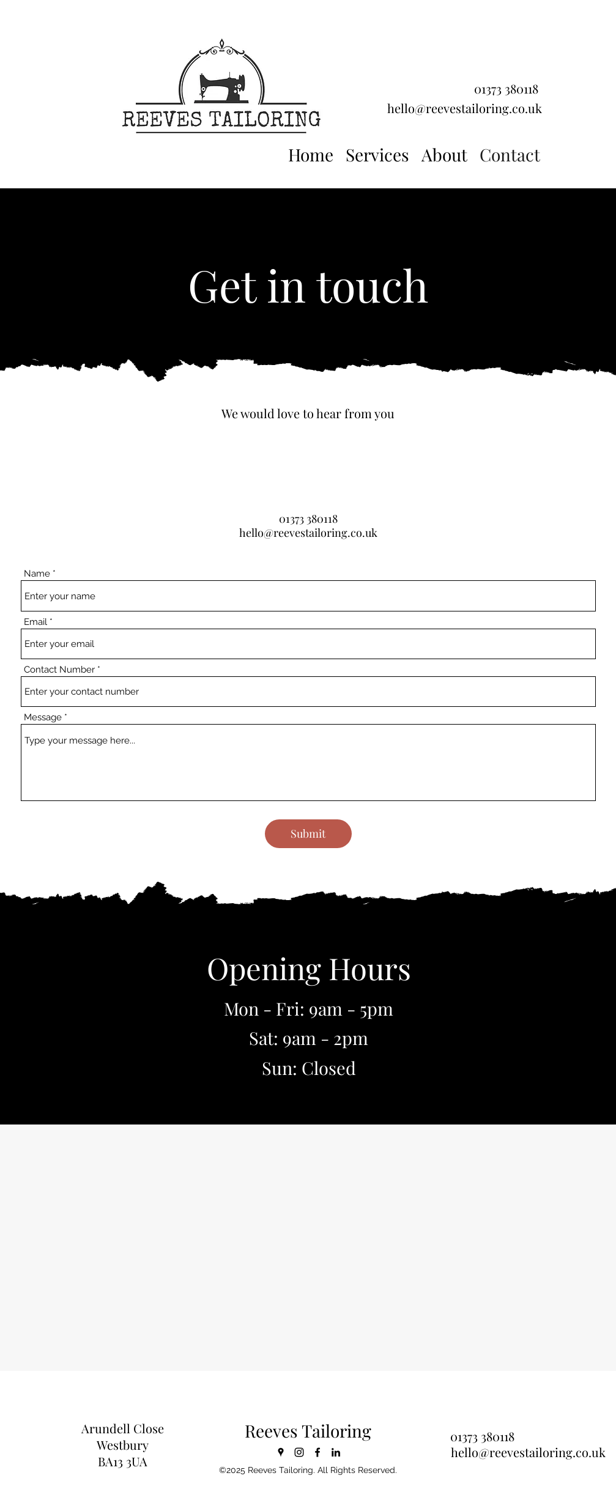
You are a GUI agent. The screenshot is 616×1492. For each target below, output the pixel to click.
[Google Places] (281, 1452)
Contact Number (59, 669)
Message (43, 717)
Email (35, 622)
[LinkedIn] (336, 1452)
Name (37, 573)
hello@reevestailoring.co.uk (464, 108)
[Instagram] (299, 1452)
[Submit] (308, 833)
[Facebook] (317, 1452)
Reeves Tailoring (308, 1430)
